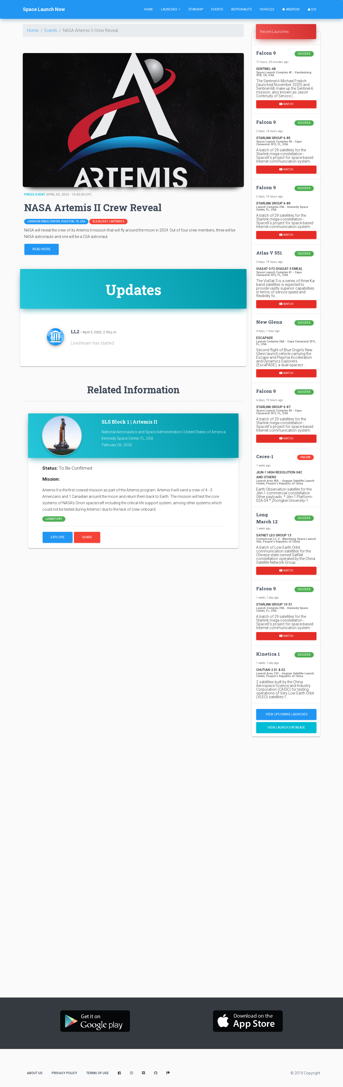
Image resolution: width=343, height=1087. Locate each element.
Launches (169, 9)
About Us (35, 1073)
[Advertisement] (286, 825)
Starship (195, 9)
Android (291, 9)
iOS (312, 9)
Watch (286, 104)
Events (217, 9)
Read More (41, 249)
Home (148, 9)
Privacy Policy (64, 1073)
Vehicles (267, 9)
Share (87, 537)
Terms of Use (97, 1073)
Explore (58, 537)
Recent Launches (274, 31)
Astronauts (241, 9)
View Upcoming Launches (286, 714)
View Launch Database (286, 727)
